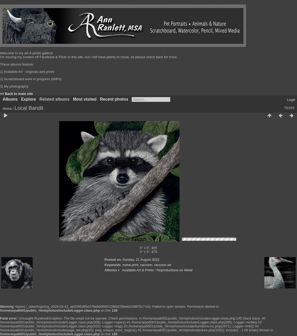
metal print (130, 265)
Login (291, 100)
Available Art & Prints (138, 270)
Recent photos (114, 99)
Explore (28, 99)
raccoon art (162, 265)
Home (7, 109)
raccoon (146, 265)
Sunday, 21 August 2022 (141, 260)
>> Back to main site (16, 94)
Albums (10, 99)
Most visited (85, 99)
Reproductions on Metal (174, 270)
